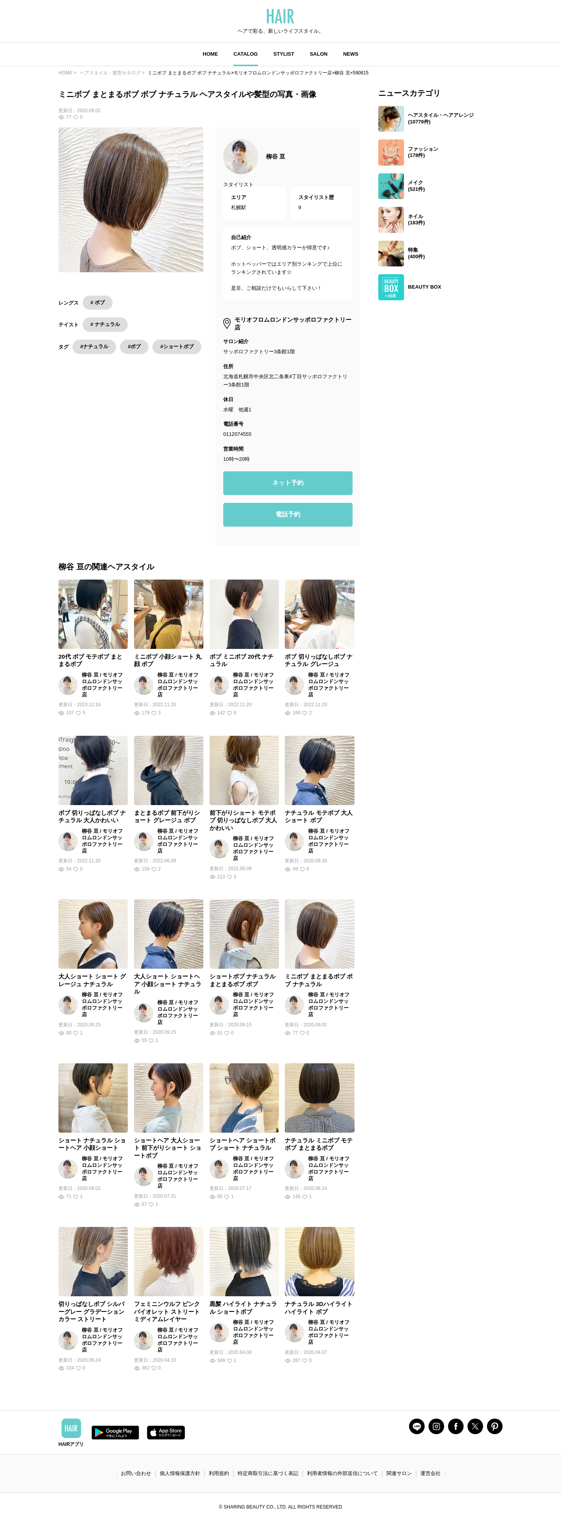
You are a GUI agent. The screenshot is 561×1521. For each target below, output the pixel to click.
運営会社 (430, 1473)
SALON (319, 54)
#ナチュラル (94, 346)
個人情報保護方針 (180, 1473)
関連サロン (399, 1473)
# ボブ (97, 302)
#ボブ (134, 346)
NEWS (350, 54)
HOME (210, 54)
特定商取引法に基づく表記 (268, 1473)
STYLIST (283, 54)
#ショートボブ (176, 346)
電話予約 (287, 514)
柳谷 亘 (275, 156)
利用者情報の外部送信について (342, 1473)
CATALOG (245, 54)
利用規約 (219, 1473)
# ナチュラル (105, 324)
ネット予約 (287, 482)
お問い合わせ (136, 1473)
